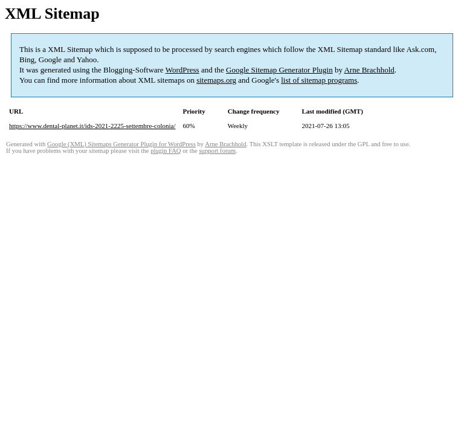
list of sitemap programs (319, 80)
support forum (217, 150)
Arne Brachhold (369, 69)
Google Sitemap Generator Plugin (279, 69)
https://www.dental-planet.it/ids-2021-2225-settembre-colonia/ (92, 125)
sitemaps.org (216, 80)
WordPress (182, 69)
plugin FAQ (165, 150)
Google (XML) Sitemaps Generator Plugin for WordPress (121, 144)
